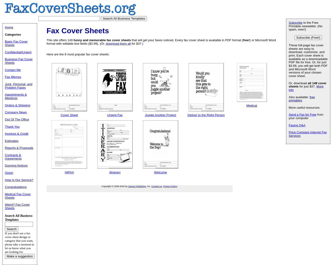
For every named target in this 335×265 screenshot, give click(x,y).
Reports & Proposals (19, 148)
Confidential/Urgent (18, 52)
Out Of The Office (17, 119)
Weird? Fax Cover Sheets (17, 206)
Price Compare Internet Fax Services (308, 134)
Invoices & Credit (16, 133)
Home (9, 27)
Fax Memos (13, 77)
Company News (16, 112)
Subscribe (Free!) (308, 37)
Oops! (9, 172)
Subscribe (295, 22)
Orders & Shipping (17, 105)
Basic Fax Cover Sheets (16, 43)
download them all (118, 43)
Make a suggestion (20, 256)
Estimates (12, 141)
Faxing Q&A (297, 125)
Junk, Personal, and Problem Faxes (18, 85)
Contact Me (13, 70)
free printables (302, 98)
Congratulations (16, 187)
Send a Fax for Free (302, 114)
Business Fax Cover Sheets (19, 60)
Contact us (156, 186)
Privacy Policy (170, 186)
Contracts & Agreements (13, 156)
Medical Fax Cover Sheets (18, 195)
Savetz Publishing (137, 186)
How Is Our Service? (19, 180)
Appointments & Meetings (16, 96)
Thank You (12, 126)
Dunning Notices (16, 165)
